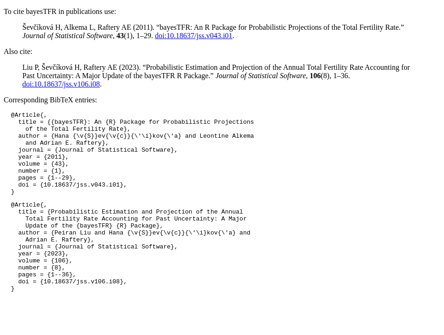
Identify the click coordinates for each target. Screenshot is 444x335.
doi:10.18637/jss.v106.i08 (61, 84)
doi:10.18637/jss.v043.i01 (193, 36)
